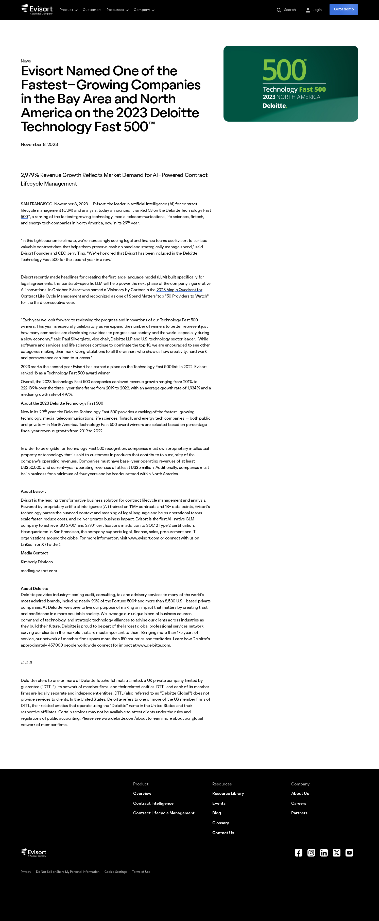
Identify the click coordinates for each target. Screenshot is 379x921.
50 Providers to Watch (187, 296)
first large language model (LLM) (137, 277)
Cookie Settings (116, 872)
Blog (216, 813)
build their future (45, 626)
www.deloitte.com (153, 645)
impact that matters (159, 608)
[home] (37, 10)
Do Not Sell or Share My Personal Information (67, 872)
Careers (298, 803)
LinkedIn (28, 545)
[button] (68, 10)
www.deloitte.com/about (124, 718)
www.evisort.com (143, 538)
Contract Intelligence (153, 803)
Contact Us (223, 833)
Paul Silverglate (76, 339)
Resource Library (228, 794)
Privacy (26, 872)
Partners (299, 813)
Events (219, 803)
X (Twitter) (50, 545)
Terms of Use (141, 872)
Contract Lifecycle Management (164, 813)
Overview (142, 794)
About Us (300, 794)
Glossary (220, 823)
